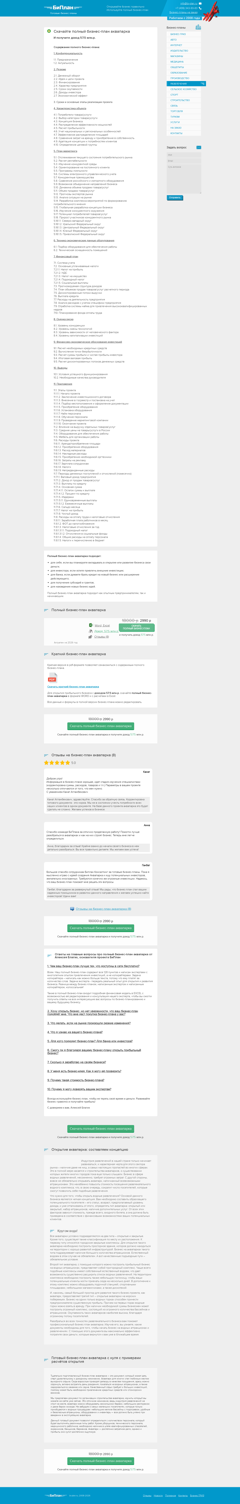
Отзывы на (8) (103, 909)
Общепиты (177, 67)
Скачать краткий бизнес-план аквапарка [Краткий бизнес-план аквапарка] (73, 686)
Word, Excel (102, 625)
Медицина (177, 61)
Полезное (170, 1495)
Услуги (175, 122)
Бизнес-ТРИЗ (178, 34)
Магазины (176, 56)
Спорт (174, 94)
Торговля (176, 111)
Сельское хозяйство (183, 89)
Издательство (179, 50)
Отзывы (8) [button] (101, 636)
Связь (174, 105)
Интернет (176, 45)
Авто (173, 39)
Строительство (180, 100)
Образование (178, 72)
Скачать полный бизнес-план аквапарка (101, 726)
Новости (158, 1495)
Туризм (175, 116)
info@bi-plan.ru (189, 3)
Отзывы (147, 1495)
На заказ (175, 127)
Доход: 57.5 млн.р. (106, 631)
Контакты (176, 133)
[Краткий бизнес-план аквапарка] (52, 678)
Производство (179, 78)
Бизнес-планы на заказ (184, 12)
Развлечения (178, 83)
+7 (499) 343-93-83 (187, 8)
